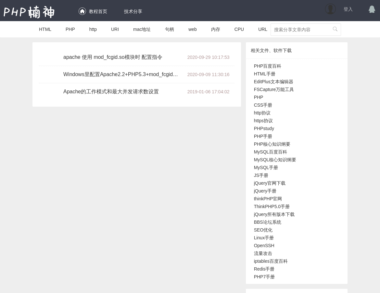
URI (115, 29)
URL (262, 29)
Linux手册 (264, 237)
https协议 (263, 120)
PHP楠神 (29, 11)
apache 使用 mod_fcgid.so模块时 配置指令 (112, 57)
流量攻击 (263, 253)
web (192, 29)
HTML (45, 29)
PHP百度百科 (268, 66)
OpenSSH (264, 245)
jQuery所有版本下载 (274, 214)
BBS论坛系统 (267, 222)
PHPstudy (264, 128)
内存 (215, 29)
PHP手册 (263, 136)
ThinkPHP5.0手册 (272, 206)
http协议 (262, 112)
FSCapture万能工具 (274, 89)
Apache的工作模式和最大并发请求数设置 (111, 91)
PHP (70, 29)
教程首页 (92, 11)
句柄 (169, 29)
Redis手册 (264, 269)
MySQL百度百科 (270, 151)
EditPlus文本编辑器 (273, 81)
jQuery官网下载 (269, 183)
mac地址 (142, 29)
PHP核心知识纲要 (272, 144)
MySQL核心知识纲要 (275, 159)
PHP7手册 (264, 276)
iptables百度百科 (271, 261)
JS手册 (261, 175)
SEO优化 (263, 230)
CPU (239, 29)
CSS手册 (263, 105)
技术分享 (131, 11)
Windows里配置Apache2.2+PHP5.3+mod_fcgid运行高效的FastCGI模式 (123, 74)
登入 (348, 9)
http (93, 29)
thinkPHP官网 (268, 198)
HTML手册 (264, 73)
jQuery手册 (265, 190)
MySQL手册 (266, 167)
